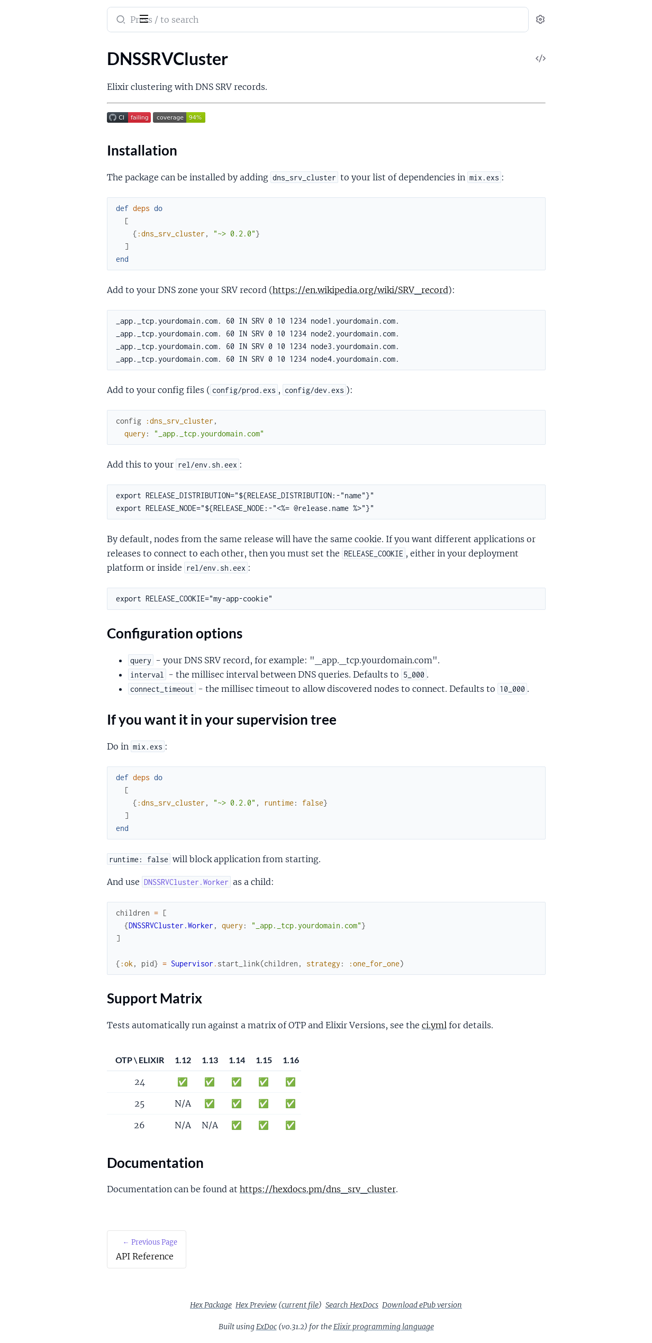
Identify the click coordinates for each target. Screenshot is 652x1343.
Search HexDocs (431, 1305)
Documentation (46, 154)
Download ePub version (501, 1305)
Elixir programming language (463, 1326)
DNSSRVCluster (37, 85)
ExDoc (346, 1326)
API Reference (34, 71)
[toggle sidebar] (145, 17)
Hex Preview (335, 1305)
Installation (38, 103)
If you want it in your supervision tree (78, 129)
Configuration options (57, 116)
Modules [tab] (59, 49)
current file (379, 1305)
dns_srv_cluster (43, 12)
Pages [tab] (19, 49)
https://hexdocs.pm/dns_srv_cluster (401, 1189)
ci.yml (517, 1025)
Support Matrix (45, 141)
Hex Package (290, 1305)
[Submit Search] (203, 20)
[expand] (148, 71)
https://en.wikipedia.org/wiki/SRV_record (444, 290)
